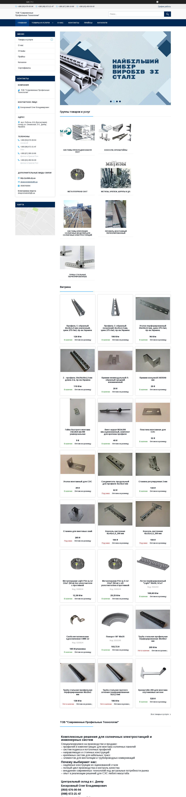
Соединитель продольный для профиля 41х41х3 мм (115, 443)
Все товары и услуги (160, 675)
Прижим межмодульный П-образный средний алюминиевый (115, 340)
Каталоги (102, 23)
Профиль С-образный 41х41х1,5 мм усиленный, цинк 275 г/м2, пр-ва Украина (77, 288)
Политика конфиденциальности (122, 793)
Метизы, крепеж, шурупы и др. (77, 193)
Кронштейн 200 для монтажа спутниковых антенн (152, 651)
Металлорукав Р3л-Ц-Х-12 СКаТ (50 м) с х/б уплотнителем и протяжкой (115, 543)
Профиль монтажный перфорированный (153, 193)
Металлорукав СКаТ (153, 150)
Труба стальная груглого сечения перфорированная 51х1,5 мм (115, 652)
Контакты (73, 23)
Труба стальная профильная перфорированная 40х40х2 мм (153, 599)
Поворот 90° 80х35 (115, 597)
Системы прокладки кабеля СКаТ (77, 151)
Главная (22, 23)
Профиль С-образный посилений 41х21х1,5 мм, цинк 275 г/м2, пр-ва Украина (115, 288)
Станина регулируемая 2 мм (153, 442)
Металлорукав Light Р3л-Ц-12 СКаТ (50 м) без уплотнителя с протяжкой (78, 543)
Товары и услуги (41, 23)
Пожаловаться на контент (99, 793)
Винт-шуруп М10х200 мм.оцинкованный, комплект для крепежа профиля (115, 392)
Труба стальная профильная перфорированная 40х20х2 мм (77, 652)
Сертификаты (24, 68)
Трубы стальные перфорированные (77, 236)
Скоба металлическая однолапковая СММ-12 (77, 598)
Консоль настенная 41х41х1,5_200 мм (115, 493)
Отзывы (21, 51)
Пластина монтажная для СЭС (153, 391)
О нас (60, 23)
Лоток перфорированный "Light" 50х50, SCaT (153, 542)
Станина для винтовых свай (77, 492)
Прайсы (88, 23)
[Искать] (167, 14)
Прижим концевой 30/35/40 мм (153, 339)
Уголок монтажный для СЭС (77, 442)
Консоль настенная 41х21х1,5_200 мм (153, 493)
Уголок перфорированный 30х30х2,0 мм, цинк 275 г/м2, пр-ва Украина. (153, 288)
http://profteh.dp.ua (27, 178)
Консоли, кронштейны (115, 150)
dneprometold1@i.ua (29, 182)
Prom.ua (105, 791)
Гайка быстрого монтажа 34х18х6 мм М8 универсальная (77, 392)
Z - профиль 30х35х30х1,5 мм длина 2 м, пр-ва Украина (77, 339)
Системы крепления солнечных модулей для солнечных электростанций (115, 193)
